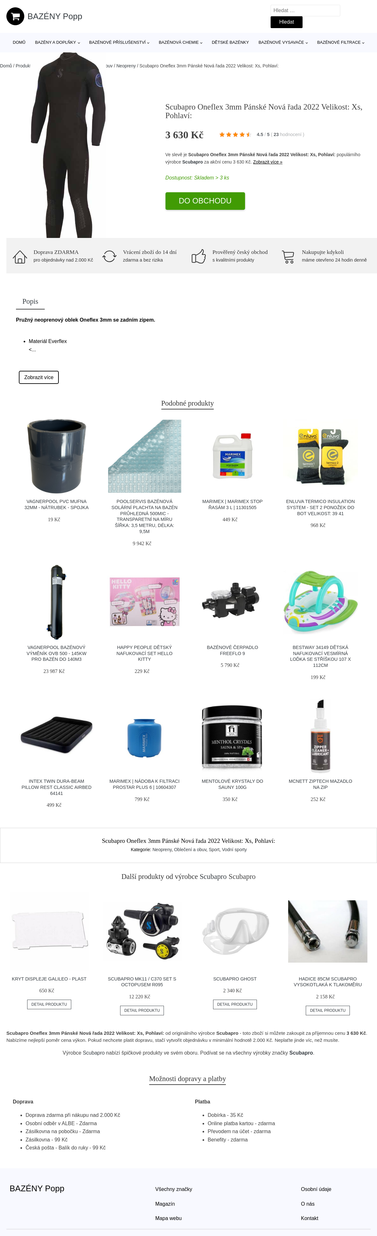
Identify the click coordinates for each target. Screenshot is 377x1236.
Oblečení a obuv (190, 849)
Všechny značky (173, 1189)
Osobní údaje (316, 1189)
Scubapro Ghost (235, 978)
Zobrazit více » (267, 161)
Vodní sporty (234, 849)
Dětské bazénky (230, 42)
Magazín (165, 1204)
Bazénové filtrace (339, 42)
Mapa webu (168, 1218)
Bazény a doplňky (55, 42)
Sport (214, 849)
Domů (19, 42)
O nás (308, 1204)
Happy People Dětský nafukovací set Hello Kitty (145, 653)
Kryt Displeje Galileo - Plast (49, 978)
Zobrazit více (39, 377)
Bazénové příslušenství (117, 42)
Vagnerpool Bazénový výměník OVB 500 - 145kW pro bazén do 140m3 (56, 653)
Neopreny (126, 65)
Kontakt (309, 1218)
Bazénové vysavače (281, 42)
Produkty (24, 65)
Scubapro (192, 161)
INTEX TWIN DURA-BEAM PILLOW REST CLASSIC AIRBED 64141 (56, 787)
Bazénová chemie (179, 42)
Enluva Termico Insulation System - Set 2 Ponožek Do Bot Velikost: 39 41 (320, 507)
